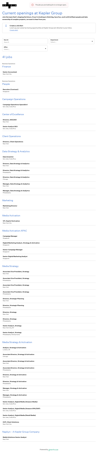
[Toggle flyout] (92, 41)
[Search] (24, 42)
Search (6, 40)
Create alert (14, 30)
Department (54, 40)
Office (6, 47)
